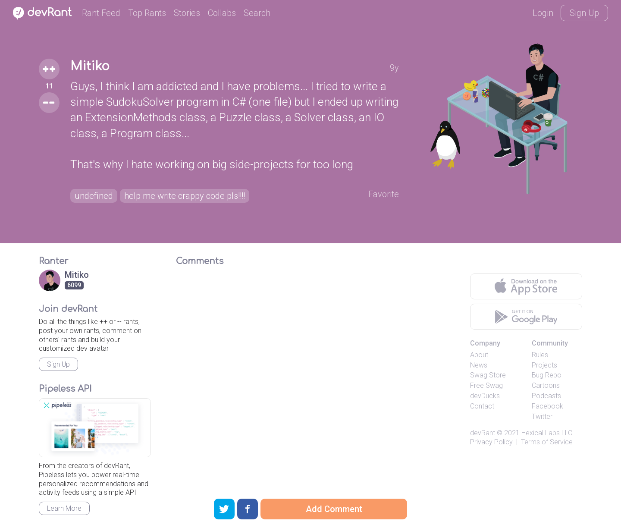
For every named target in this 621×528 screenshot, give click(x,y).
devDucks (485, 396)
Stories (187, 13)
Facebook (547, 406)
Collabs (222, 13)
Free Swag (486, 385)
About (479, 355)
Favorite (383, 194)
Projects (544, 365)
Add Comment (334, 509)
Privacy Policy (491, 442)
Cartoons (546, 385)
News (478, 365)
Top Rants (147, 13)
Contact (482, 406)
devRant (482, 433)
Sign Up (584, 13)
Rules (540, 355)
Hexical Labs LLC (546, 433)
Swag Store (488, 375)
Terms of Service (547, 442)
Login (543, 13)
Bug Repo (546, 375)
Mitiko (90, 66)
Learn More (64, 508)
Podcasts (546, 396)
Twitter (542, 416)
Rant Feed (101, 13)
